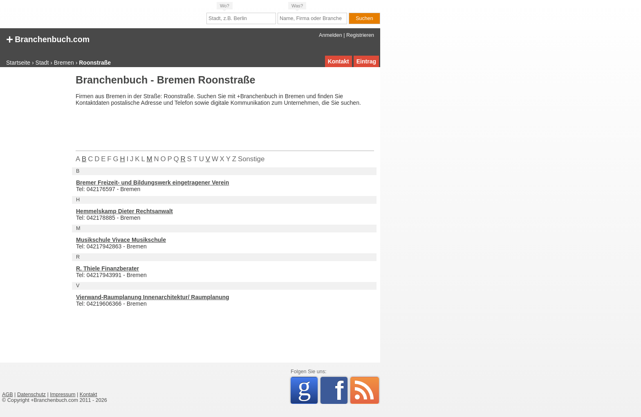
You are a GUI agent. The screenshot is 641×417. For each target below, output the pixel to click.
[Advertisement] (34, 198)
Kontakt (338, 61)
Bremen (64, 62)
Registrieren (360, 35)
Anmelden (330, 35)
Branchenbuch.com (48, 38)
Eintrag (366, 61)
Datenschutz (31, 394)
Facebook (341, 390)
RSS (364, 390)
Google (308, 389)
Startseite (18, 62)
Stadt (42, 62)
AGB (7, 394)
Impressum (62, 394)
